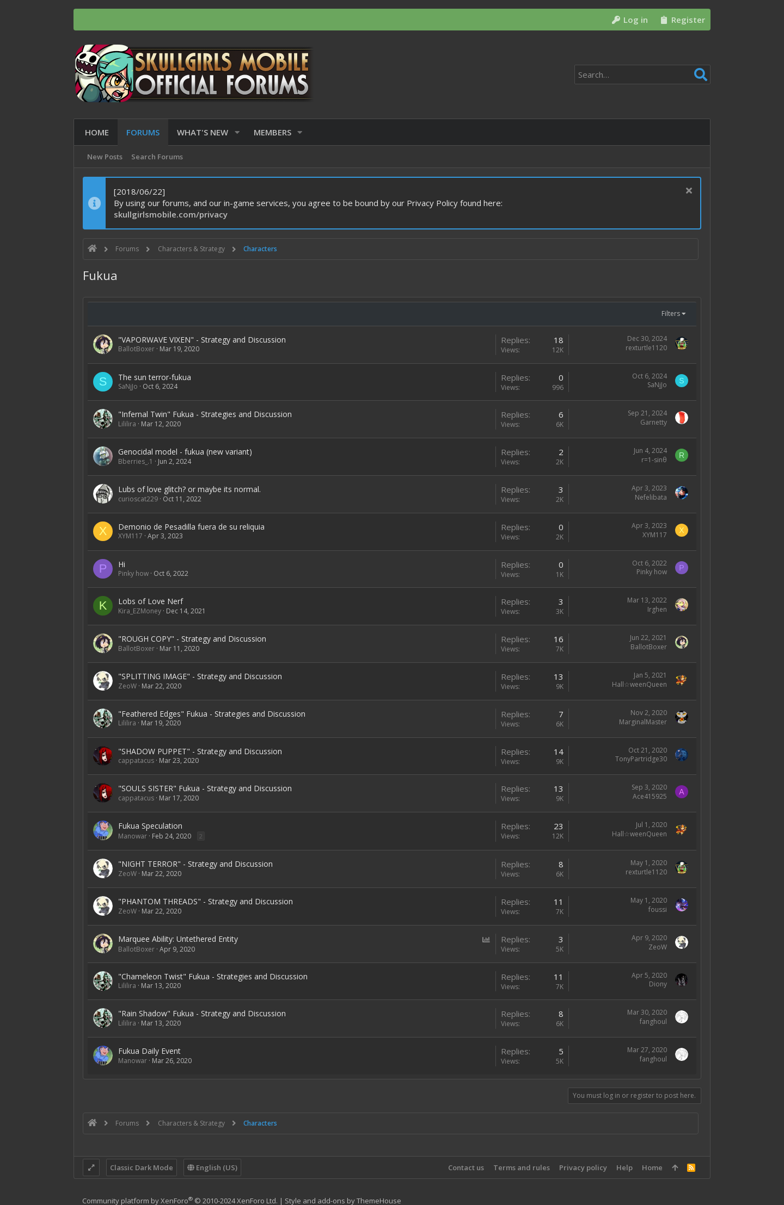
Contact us (466, 1167)
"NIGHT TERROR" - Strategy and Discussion (195, 864)
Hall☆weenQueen (639, 684)
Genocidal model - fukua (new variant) (185, 451)
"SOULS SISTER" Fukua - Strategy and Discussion (205, 788)
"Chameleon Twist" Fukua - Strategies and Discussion (213, 976)
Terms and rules (521, 1167)
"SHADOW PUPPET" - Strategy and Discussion (200, 751)
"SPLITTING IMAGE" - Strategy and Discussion (200, 676)
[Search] (642, 74)
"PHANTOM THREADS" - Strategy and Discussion (205, 901)
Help (624, 1167)
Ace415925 (650, 796)
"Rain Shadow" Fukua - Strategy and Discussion (202, 1013)
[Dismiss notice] (687, 191)
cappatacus (136, 760)
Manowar (132, 836)
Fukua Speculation (150, 826)
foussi (657, 909)
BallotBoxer (136, 348)
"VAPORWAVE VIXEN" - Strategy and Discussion (202, 339)
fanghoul (653, 1021)
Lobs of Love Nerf (150, 601)
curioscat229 (138, 499)
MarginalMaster (643, 721)
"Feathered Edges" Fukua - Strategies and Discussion (211, 714)
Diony (658, 984)
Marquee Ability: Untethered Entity (178, 939)
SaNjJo (128, 386)
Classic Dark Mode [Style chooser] (141, 1167)
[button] (235, 132)
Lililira (127, 423)
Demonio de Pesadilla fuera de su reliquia (191, 526)
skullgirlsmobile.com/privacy (171, 214)
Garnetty (653, 422)
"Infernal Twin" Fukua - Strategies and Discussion (205, 414)
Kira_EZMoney (139, 611)
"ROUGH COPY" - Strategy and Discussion (192, 638)
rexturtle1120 (646, 347)
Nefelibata (651, 497)
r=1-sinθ (654, 459)
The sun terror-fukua (154, 377)
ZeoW (127, 686)
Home (652, 1167)
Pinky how (133, 573)
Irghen (657, 609)
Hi (121, 564)
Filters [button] (670, 313)
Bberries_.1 (135, 461)
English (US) (212, 1167)
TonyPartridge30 (641, 758)
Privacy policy (583, 1167)
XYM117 (130, 536)
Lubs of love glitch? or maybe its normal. (189, 489)
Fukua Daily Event (149, 1051)
